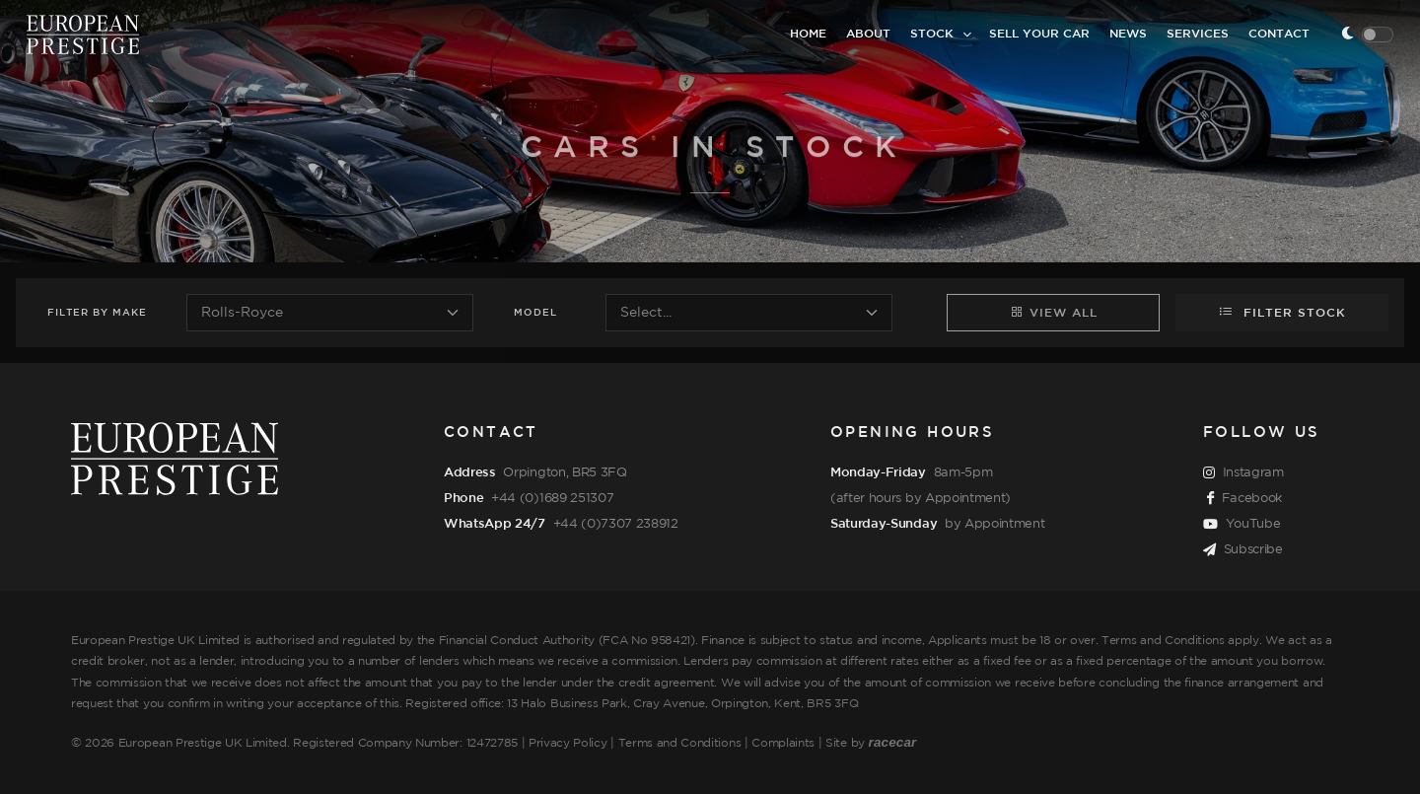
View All (1054, 312)
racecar (893, 742)
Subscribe (1243, 550)
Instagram (1243, 473)
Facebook (1244, 499)
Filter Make (97, 313)
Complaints (783, 743)
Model (535, 313)
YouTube (1241, 525)
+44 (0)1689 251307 (552, 498)
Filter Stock (1282, 312)
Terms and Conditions (680, 743)
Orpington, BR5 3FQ (564, 472)
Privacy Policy (568, 743)
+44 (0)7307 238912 (615, 524)
